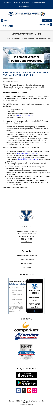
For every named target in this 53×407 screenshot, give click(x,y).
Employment (24, 7)
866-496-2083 (26, 242)
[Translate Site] (45, 24)
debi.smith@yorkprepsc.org (28, 159)
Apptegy (30, 404)
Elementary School (27, 259)
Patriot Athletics (38, 3)
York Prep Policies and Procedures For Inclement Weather (29, 38)
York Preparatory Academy (22, 34)
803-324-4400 (26, 239)
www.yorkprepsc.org (25, 116)
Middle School (26, 263)
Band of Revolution (21, 3)
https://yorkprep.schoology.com (28, 153)
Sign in (47, 21)
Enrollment (7, 3)
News (39, 34)
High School (26, 267)
